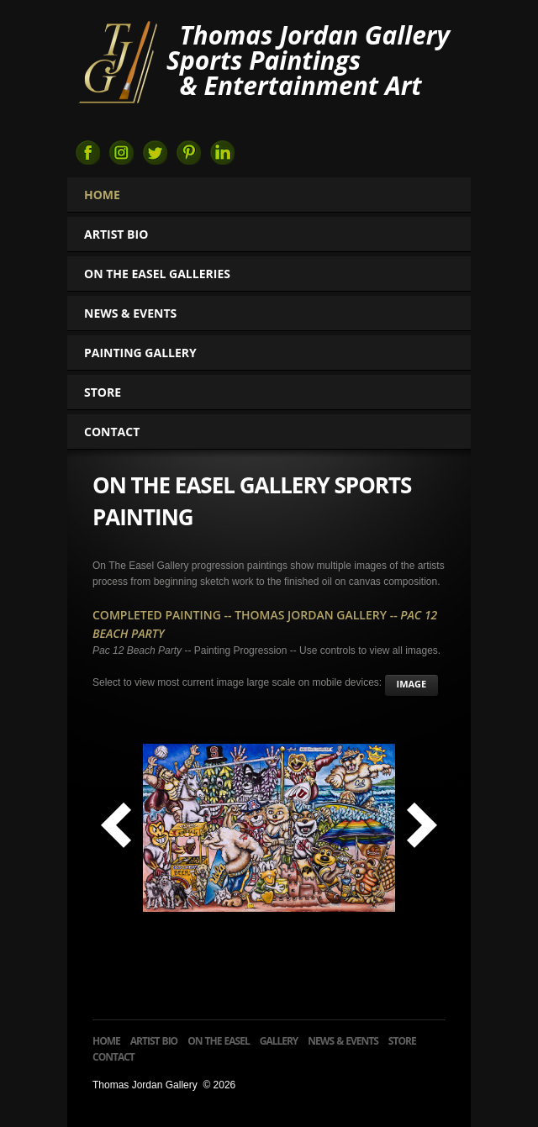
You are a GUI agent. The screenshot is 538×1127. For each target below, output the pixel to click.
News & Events (130, 313)
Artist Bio (116, 234)
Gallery (279, 1041)
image (412, 683)
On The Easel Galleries (164, 274)
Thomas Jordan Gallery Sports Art (117, 60)
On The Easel (218, 1041)
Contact (112, 432)
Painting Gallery (147, 353)
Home (102, 195)
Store (102, 392)
